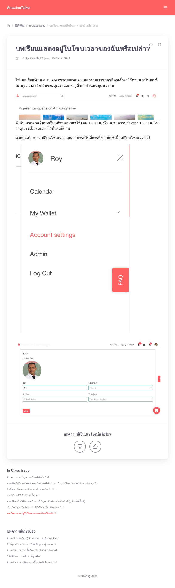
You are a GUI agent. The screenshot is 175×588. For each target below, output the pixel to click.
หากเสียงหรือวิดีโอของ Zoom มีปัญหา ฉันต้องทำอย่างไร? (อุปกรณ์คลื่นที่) (46, 501)
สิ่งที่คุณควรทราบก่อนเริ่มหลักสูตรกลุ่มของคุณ (31, 544)
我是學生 (19, 25)
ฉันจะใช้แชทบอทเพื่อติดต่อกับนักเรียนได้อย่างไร (32, 550)
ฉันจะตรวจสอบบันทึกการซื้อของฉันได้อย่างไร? (32, 562)
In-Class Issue (37, 25)
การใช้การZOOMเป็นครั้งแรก (22, 495)
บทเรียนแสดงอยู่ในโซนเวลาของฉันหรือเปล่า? (73, 25)
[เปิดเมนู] (165, 7)
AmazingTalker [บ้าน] (19, 7)
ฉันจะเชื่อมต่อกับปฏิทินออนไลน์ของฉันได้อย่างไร (33, 538)
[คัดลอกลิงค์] (159, 44)
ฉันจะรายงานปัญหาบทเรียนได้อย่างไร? (28, 477)
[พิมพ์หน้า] (151, 44)
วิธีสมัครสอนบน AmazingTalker (24, 556)
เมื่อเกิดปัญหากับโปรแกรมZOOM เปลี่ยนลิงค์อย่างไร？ (36, 507)
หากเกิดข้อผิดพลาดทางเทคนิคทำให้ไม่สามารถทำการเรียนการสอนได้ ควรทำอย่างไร (52, 483)
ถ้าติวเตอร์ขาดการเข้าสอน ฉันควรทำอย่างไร (31, 489)
